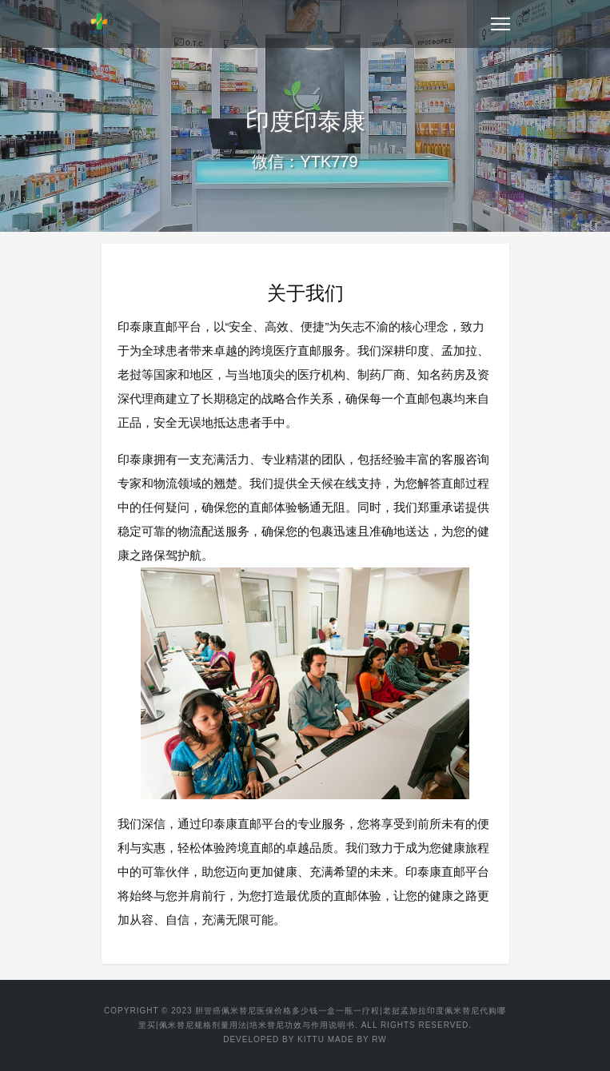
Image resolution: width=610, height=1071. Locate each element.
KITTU (311, 1039)
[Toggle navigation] (500, 24)
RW (379, 1039)
